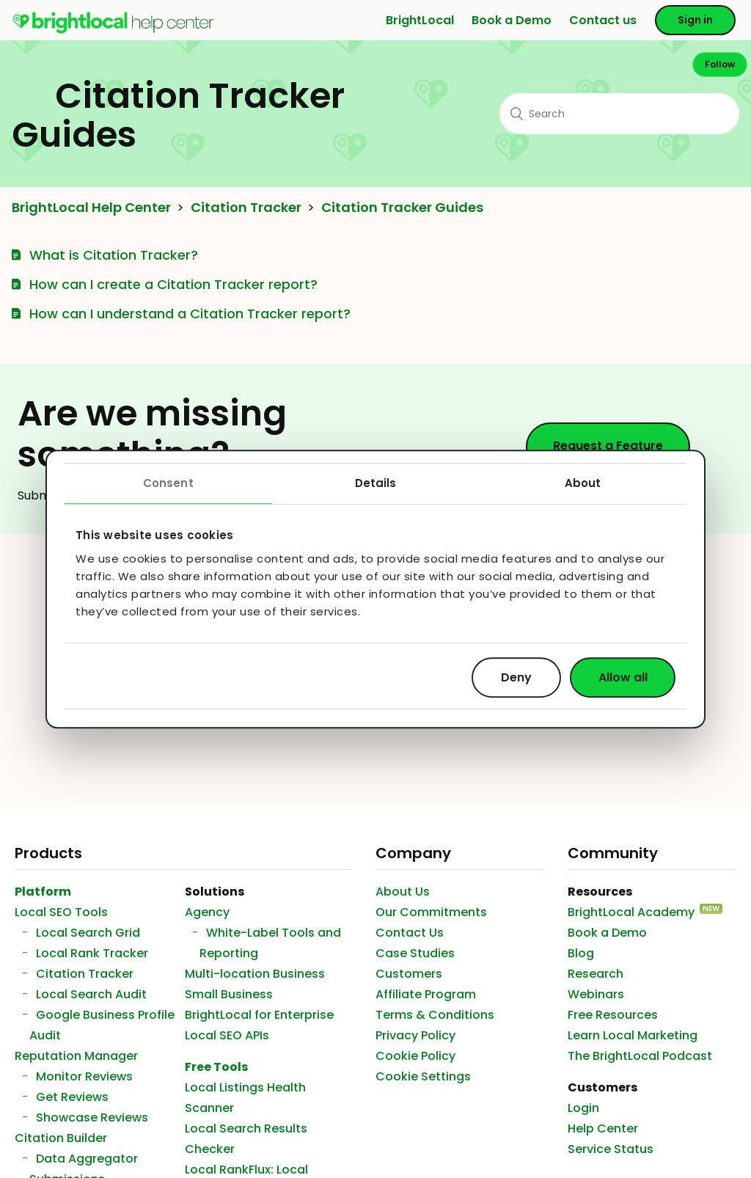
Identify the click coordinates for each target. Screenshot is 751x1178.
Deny (516, 677)
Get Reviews (72, 1097)
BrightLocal (420, 20)
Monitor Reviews (84, 1076)
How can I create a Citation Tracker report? (173, 284)
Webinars (596, 994)
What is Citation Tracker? (113, 255)
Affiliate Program (426, 994)
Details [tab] (376, 483)
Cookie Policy (415, 1055)
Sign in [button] (695, 19)
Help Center (603, 1128)
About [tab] (583, 483)
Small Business (229, 994)
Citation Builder (61, 1138)
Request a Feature (608, 445)
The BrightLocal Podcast (640, 1055)
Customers (409, 973)
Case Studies (415, 953)
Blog (581, 953)
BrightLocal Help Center (91, 207)
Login (583, 1108)
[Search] (619, 113)
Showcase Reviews (92, 1117)
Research (595, 973)
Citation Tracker (246, 207)
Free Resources (613, 1014)
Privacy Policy (415, 1035)
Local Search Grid (88, 932)
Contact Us (410, 932)
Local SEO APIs (227, 1035)
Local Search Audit (91, 994)
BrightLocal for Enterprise (259, 1014)
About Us (403, 891)
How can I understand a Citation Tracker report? (190, 313)
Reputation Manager (76, 1055)
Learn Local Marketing (632, 1035)
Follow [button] (720, 64)
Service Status (610, 1149)
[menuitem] (113, 30)
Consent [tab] (168, 483)
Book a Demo (512, 20)
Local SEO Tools (61, 912)
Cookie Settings (423, 1076)
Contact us (603, 20)
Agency (207, 912)
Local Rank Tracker (92, 953)
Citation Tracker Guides (402, 207)
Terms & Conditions (435, 1014)
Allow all (623, 677)
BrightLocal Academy (631, 912)
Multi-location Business (255, 973)
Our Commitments (431, 912)
